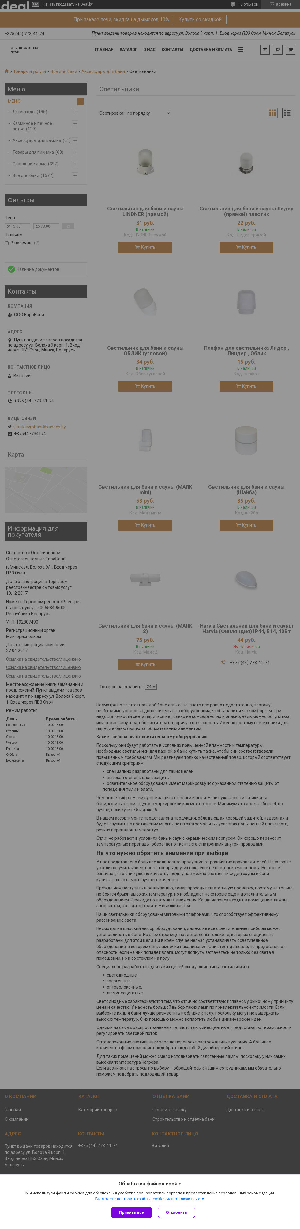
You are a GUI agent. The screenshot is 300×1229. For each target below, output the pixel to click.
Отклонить (176, 1212)
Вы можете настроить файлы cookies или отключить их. (148, 1198)
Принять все (131, 1212)
